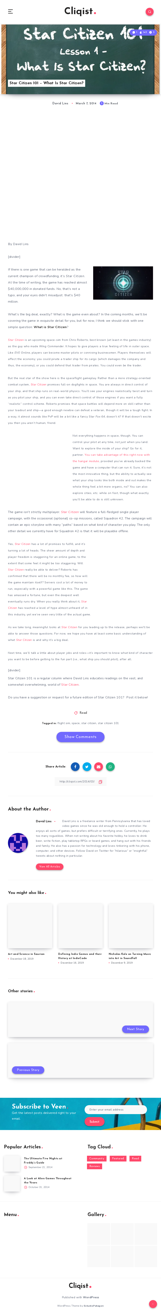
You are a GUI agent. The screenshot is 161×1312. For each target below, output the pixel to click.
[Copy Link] (80, 780)
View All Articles (49, 866)
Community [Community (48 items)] (96, 1158)
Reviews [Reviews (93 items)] (94, 1166)
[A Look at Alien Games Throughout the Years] (12, 1183)
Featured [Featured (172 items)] (118, 1158)
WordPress (91, 1297)
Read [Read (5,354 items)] (135, 1158)
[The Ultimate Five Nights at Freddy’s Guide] (12, 1163)
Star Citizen (70, 684)
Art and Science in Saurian (26, 953)
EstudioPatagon (94, 1305)
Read (83, 712)
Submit (95, 1121)
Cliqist (80, 12)
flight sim (63, 722)
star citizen (88, 722)
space (76, 722)
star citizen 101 (108, 722)
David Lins (44, 820)
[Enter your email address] (116, 1109)
